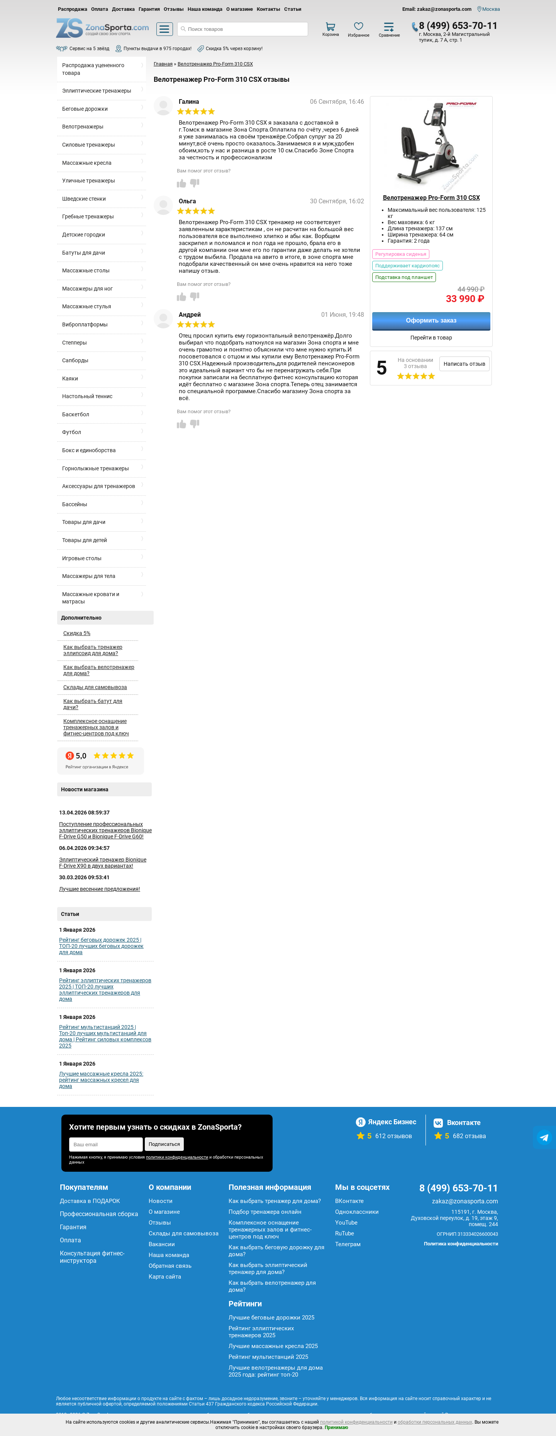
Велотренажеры (82, 126)
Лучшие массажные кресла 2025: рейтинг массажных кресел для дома (101, 1080)
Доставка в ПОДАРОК (90, 1201)
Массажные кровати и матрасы (90, 598)
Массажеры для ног (87, 289)
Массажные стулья (86, 306)
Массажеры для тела (88, 576)
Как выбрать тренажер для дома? (275, 1201)
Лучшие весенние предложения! (99, 889)
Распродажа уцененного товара (93, 69)
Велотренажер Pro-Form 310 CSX (431, 197)
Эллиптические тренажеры (96, 91)
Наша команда (205, 9)
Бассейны (74, 504)
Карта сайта (165, 1276)
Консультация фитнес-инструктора (92, 1257)
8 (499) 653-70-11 (458, 25)
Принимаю (336, 1427)
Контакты (268, 9)
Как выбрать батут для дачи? (92, 704)
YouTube (346, 1222)
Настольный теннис (87, 396)
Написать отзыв (464, 364)
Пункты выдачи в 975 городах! (158, 48)
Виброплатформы (85, 324)
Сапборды (75, 360)
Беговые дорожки (85, 109)
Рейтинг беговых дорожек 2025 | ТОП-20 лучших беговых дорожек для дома (101, 946)
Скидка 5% (76, 633)
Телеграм (348, 1244)
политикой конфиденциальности (356, 1422)
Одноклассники (357, 1211)
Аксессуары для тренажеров (98, 486)
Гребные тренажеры (88, 216)
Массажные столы (86, 270)
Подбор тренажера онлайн (265, 1211)
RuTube (344, 1233)
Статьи (292, 9)
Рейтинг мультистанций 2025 (268, 1356)
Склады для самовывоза (95, 687)
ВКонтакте (349, 1201)
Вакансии (162, 1244)
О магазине (239, 9)
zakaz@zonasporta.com (465, 1201)
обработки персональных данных (435, 1422)
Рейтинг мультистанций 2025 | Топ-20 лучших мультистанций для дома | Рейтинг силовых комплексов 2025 (105, 1036)
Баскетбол (75, 414)
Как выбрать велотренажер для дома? (98, 670)
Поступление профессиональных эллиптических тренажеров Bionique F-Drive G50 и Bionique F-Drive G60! (105, 830)
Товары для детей (84, 540)
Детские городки (83, 234)
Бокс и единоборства (89, 450)
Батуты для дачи (83, 253)
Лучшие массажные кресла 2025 (273, 1346)
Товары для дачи (83, 522)
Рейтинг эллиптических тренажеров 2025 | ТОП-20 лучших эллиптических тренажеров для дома (105, 989)
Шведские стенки (84, 199)
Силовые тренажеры (88, 145)
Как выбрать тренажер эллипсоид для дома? (92, 650)
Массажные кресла (87, 163)
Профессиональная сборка (99, 1214)
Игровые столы (82, 558)
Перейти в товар (431, 338)
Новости (161, 1201)
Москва (491, 9)
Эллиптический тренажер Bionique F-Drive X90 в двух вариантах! (102, 863)
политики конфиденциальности (177, 1157)
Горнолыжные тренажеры (95, 468)
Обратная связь (170, 1265)
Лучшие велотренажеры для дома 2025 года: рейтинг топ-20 (276, 1371)
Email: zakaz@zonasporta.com (436, 9)
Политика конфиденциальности (461, 1244)
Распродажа (72, 9)
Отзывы (174, 9)
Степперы (74, 343)
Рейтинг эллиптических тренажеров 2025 (261, 1332)
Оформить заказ (431, 320)
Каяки (70, 378)
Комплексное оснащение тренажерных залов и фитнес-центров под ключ (96, 727)
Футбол (71, 432)
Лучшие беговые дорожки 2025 (271, 1317)
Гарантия (149, 9)
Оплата (99, 9)
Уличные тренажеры (88, 180)
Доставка (123, 9)
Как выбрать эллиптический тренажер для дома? (268, 1269)
